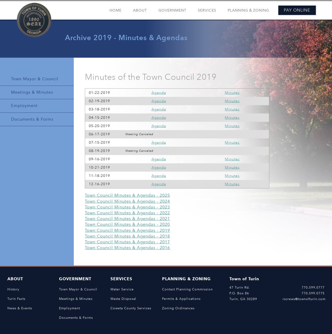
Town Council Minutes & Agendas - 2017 (127, 242)
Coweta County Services (130, 308)
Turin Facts (16, 299)
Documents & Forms (32, 119)
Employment (24, 105)
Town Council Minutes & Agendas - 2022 (127, 212)
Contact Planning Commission (187, 289)
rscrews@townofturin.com (304, 299)
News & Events (19, 308)
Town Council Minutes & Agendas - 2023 (127, 207)
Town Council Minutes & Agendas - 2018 (127, 236)
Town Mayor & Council (34, 78)
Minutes (232, 92)
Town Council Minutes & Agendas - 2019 (127, 230)
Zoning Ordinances (178, 308)
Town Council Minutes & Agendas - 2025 (127, 195)
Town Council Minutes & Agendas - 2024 (127, 201)
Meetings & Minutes (32, 92)
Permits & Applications (181, 299)
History (13, 289)
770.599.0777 (313, 287)
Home (116, 10)
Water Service (122, 289)
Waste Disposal (123, 299)
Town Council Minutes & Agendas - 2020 (127, 224)
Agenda (158, 92)
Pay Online (297, 10)
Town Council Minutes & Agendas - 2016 (127, 247)
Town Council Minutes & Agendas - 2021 (127, 218)
